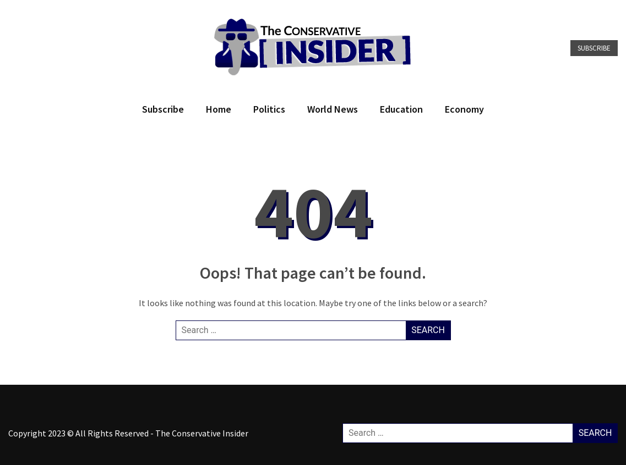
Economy (464, 109)
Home (218, 109)
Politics (269, 109)
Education (401, 109)
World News (332, 109)
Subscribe (594, 48)
